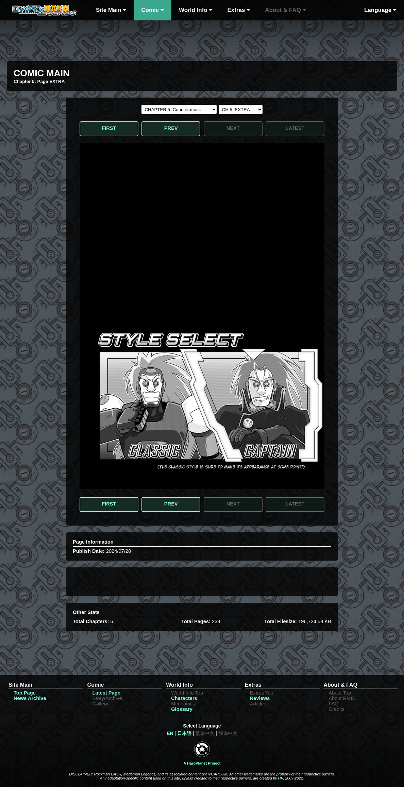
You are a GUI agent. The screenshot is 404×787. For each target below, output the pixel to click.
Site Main (111, 10)
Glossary (181, 709)
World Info (195, 10)
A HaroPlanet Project (201, 763)
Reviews (260, 698)
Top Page (25, 693)
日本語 (184, 733)
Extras (239, 10)
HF (280, 778)
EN (170, 733)
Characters (184, 698)
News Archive (30, 698)
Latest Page (106, 693)
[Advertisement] (202, 39)
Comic (152, 10)
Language (380, 10)
